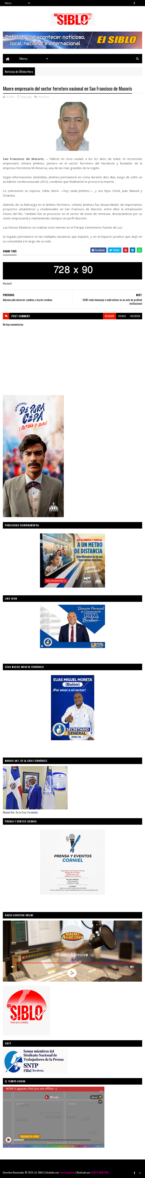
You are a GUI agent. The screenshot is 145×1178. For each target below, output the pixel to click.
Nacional (43, 97)
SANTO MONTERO (100, 1172)
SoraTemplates (67, 1172)
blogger (109, 316)
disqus (122, 316)
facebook (135, 316)
